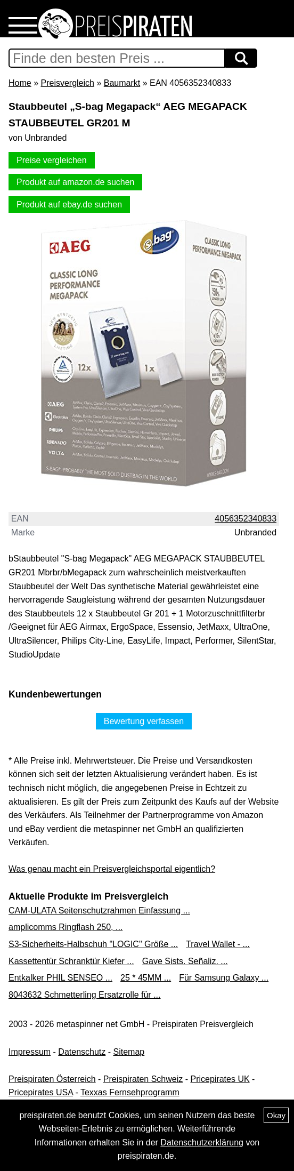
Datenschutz (81, 1051)
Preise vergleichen (52, 160)
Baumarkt (122, 82)
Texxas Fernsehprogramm (129, 1092)
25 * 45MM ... (145, 977)
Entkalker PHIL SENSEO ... (60, 977)
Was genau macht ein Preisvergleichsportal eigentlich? (112, 868)
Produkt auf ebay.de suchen (69, 204)
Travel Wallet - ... (218, 944)
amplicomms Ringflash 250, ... (66, 927)
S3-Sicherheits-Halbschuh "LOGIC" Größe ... (93, 944)
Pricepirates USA (41, 1092)
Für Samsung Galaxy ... (223, 977)
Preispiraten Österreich (52, 1079)
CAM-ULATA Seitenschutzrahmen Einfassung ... (99, 910)
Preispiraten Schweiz (143, 1079)
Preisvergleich (67, 82)
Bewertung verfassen (144, 721)
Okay (276, 1115)
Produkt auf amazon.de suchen (75, 182)
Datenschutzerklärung (201, 1142)
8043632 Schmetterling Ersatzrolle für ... (84, 994)
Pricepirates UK (219, 1079)
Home (20, 82)
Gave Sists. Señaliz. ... (185, 961)
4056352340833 (245, 518)
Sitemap (129, 1051)
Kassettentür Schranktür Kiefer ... (71, 961)
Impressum (30, 1051)
